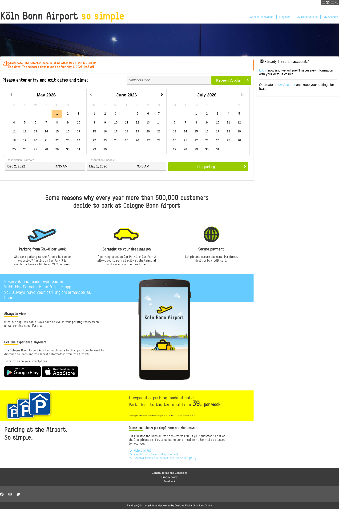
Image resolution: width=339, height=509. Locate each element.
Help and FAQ (140, 450)
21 (46, 140)
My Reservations (307, 17)
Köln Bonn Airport (62, 15)
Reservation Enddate (102, 160)
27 (35, 149)
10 (78, 122)
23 (67, 140)
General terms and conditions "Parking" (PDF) (162, 458)
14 (46, 131)
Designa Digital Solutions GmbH (193, 505)
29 (57, 149)
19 (24, 140)
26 (24, 149)
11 (14, 131)
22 (57, 140)
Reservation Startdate (20, 160)
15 (57, 131)
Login (263, 70)
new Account (285, 85)
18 (14, 140)
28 (46, 149)
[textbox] (169, 80)
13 (35, 131)
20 (35, 140)
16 (67, 131)
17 (78, 131)
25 (14, 149)
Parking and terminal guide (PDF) (154, 454)
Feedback (169, 481)
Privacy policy (169, 477)
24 (78, 140)
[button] (231, 80)
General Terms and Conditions (169, 472)
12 (24, 131)
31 (78, 149)
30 (67, 149)
